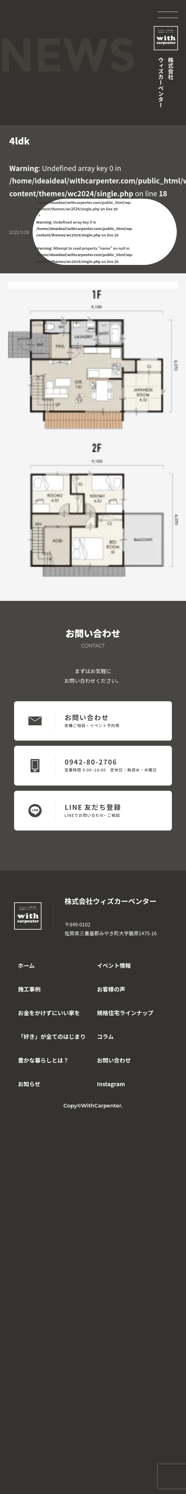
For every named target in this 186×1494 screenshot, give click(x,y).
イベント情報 (114, 965)
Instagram (111, 1084)
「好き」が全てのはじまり (51, 1036)
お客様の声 (111, 989)
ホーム (26, 965)
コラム (105, 1036)
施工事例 (29, 989)
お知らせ (29, 1084)
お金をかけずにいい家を (49, 1013)
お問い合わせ (114, 1060)
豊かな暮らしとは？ (43, 1060)
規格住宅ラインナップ (125, 1013)
